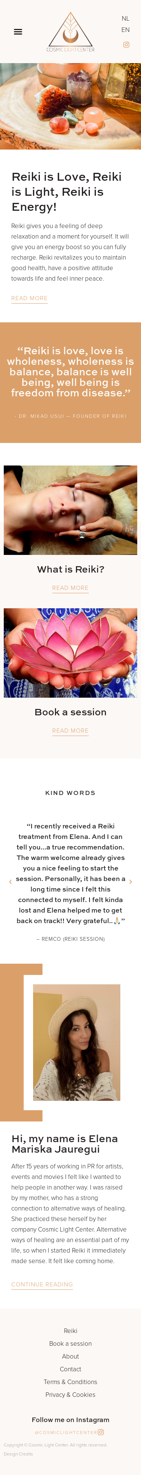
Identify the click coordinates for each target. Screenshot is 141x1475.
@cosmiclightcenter (66, 1432)
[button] (18, 31)
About (70, 1356)
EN (125, 30)
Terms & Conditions (70, 1382)
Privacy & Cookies (70, 1395)
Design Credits (18, 1454)
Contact (70, 1369)
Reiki (70, 1331)
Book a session (70, 1344)
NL (126, 19)
